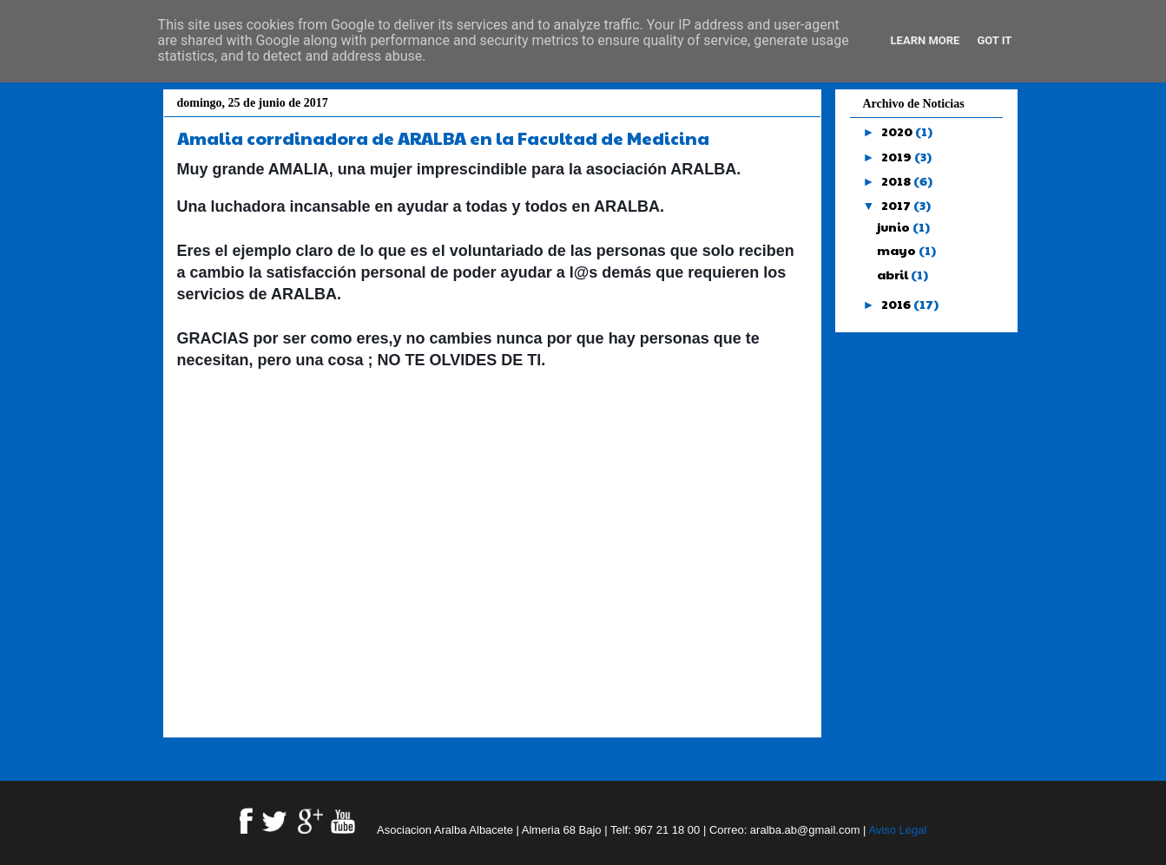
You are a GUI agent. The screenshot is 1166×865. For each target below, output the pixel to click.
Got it (994, 40)
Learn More (925, 40)
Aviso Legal (897, 829)
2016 (897, 303)
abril (894, 274)
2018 (897, 180)
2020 (898, 131)
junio (894, 226)
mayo (898, 250)
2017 (897, 204)
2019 (897, 156)
